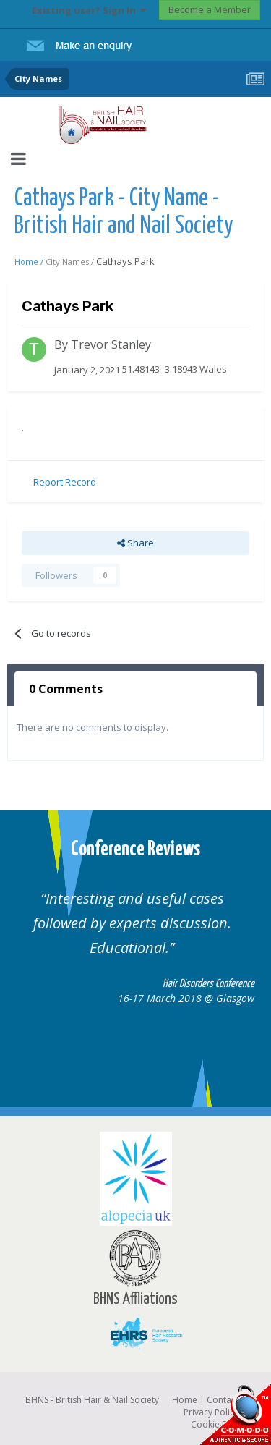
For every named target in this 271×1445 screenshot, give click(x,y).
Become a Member (209, 9)
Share (135, 543)
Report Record (64, 481)
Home (184, 1400)
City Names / (71, 261)
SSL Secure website (235, 1414)
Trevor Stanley (111, 344)
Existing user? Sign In (89, 10)
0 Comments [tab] (66, 689)
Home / (30, 261)
